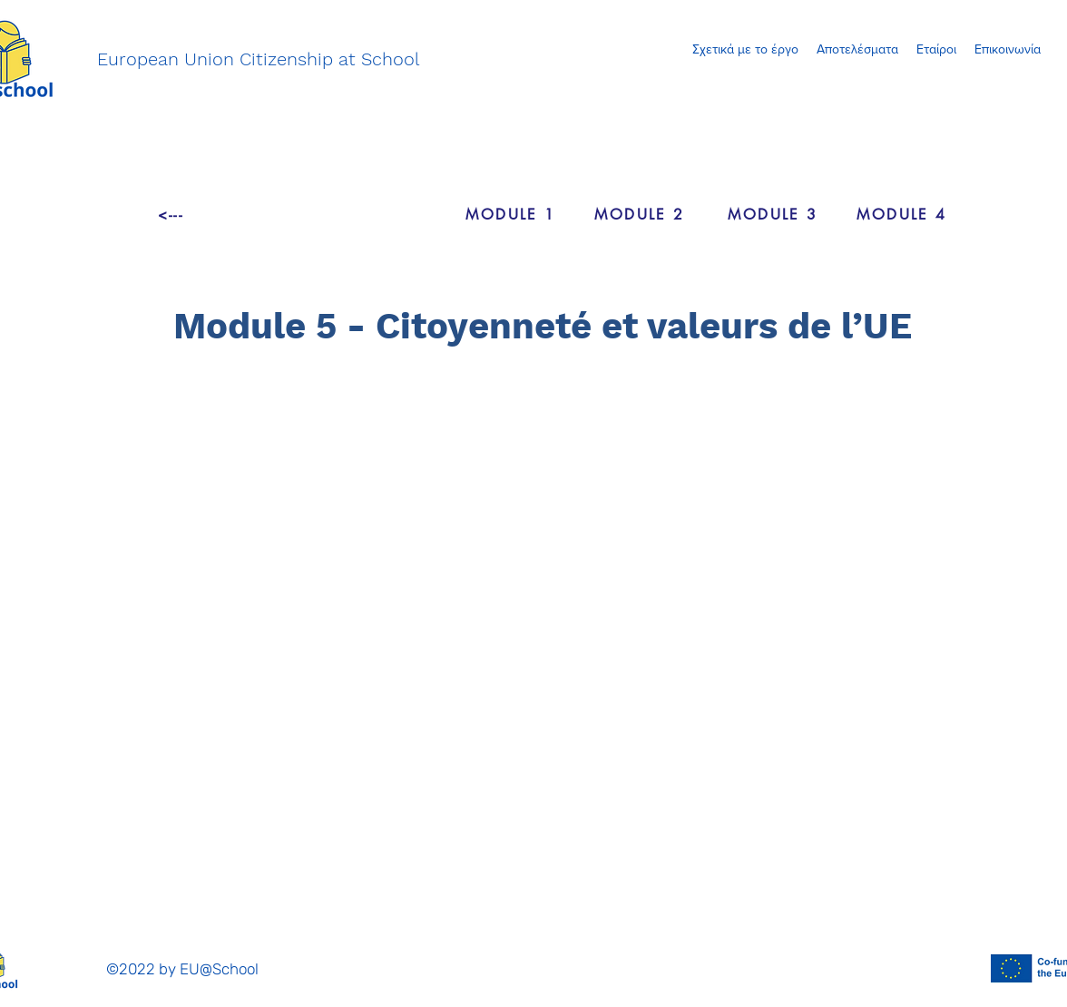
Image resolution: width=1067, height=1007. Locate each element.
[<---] (170, 214)
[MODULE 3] (773, 214)
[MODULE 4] (901, 214)
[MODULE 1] (510, 214)
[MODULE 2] (639, 214)
